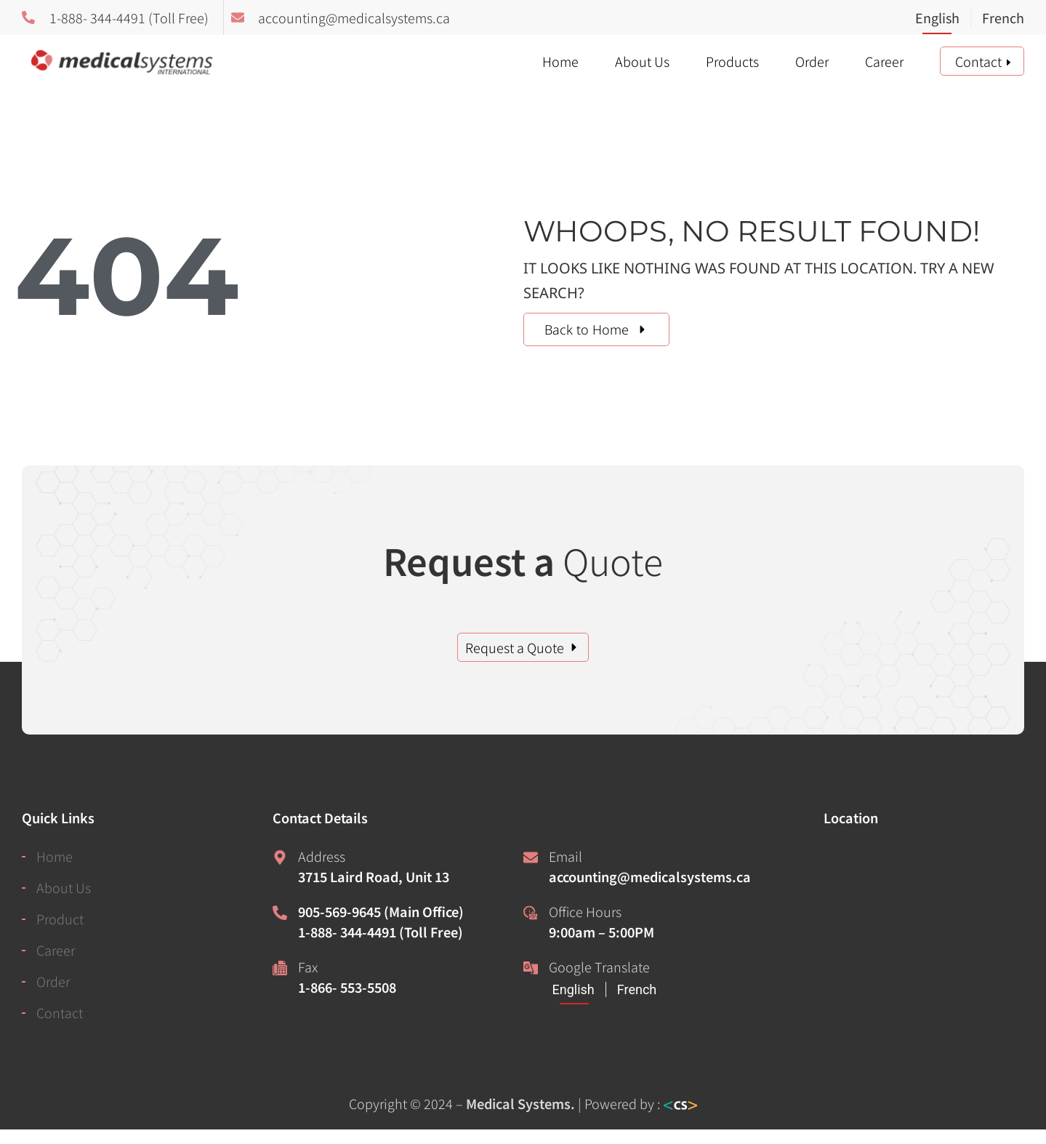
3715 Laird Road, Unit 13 (373, 876)
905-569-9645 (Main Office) (381, 911)
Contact (978, 61)
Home (560, 61)
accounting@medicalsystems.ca (650, 876)
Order (812, 61)
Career (884, 61)
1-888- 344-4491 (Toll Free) (380, 931)
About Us (642, 61)
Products (732, 61)
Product (60, 918)
